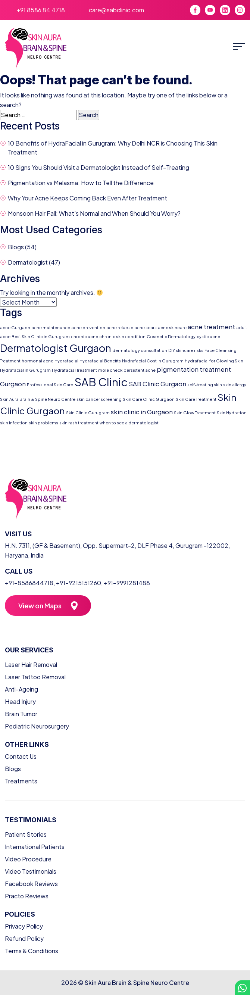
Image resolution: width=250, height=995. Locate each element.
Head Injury (20, 701)
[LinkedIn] (225, 10)
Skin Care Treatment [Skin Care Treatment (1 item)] (196, 399)
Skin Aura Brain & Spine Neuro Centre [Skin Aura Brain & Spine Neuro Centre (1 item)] (37, 399)
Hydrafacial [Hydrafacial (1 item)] (66, 360)
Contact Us (21, 756)
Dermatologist (28, 262)
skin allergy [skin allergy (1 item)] (234, 384)
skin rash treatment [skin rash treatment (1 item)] (79, 422)
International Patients (35, 847)
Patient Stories (26, 834)
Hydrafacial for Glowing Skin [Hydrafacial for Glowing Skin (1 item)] (214, 360)
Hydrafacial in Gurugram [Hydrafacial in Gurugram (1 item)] (25, 370)
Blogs (16, 247)
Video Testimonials (30, 871)
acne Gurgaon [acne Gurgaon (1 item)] (15, 327)
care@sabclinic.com (116, 10)
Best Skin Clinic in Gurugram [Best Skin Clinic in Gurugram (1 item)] (41, 336)
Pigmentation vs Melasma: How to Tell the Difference (81, 183)
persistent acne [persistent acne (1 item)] (140, 370)
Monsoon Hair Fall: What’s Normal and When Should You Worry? (94, 213)
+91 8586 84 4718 (40, 10)
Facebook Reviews (31, 884)
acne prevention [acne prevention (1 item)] (88, 327)
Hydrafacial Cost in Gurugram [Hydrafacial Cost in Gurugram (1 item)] (153, 360)
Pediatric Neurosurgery (37, 726)
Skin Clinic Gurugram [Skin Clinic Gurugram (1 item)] (88, 412)
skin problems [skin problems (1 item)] (43, 422)
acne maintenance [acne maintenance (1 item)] (50, 327)
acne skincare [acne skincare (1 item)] (172, 327)
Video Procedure (28, 859)
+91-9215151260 (78, 583)
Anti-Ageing (21, 689)
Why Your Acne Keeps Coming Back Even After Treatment (87, 198)
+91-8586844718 (29, 583)
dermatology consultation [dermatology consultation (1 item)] (139, 350)
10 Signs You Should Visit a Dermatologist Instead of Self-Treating (98, 167)
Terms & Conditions (31, 951)
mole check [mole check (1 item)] (110, 370)
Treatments (21, 781)
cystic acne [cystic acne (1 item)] (208, 336)
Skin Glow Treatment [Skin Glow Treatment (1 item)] (195, 412)
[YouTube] (210, 10)
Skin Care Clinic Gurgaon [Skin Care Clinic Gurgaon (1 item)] (149, 399)
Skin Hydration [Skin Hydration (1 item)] (232, 412)
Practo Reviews (27, 896)
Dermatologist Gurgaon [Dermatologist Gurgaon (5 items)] (55, 347)
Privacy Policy (24, 926)
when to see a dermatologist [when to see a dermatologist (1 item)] (129, 422)
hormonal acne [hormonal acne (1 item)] (37, 360)
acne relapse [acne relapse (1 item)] (119, 327)
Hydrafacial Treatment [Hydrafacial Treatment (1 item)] (74, 370)
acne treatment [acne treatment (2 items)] (211, 327)
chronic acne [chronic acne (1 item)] (84, 336)
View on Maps (40, 605)
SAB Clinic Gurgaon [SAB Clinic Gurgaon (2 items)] (157, 384)
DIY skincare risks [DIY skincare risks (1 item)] (185, 350)
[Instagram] (240, 10)
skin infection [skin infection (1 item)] (14, 422)
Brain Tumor (21, 714)
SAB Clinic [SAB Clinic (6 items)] (101, 382)
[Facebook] (195, 10)
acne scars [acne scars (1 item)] (145, 327)
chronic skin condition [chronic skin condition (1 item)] (122, 336)
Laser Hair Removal (31, 664)
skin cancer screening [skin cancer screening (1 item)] (99, 399)
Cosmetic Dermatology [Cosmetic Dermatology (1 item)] (171, 336)
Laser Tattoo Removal (35, 677)
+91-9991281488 (127, 583)
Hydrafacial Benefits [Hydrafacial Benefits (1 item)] (100, 360)
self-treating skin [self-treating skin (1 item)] (204, 384)
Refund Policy (24, 938)
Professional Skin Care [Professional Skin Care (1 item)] (50, 384)
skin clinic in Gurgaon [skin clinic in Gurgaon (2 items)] (142, 412)
